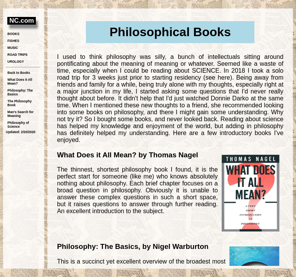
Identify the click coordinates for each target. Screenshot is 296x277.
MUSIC (12, 48)
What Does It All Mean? (19, 81)
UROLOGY (15, 61)
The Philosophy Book (19, 103)
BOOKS (13, 34)
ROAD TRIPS (17, 55)
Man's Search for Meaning (20, 114)
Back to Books (18, 73)
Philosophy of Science (18, 124)
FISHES (13, 41)
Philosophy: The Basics (20, 92)
